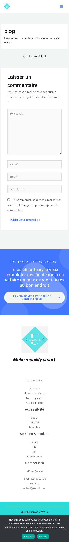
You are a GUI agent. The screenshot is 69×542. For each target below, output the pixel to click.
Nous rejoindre (34, 398)
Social (34, 417)
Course (35, 442)
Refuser (43, 536)
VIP (35, 451)
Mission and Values (35, 393)
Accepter (28, 536)
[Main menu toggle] (62, 6)
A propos (34, 388)
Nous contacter (34, 402)
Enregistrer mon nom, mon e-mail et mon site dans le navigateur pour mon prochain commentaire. (34, 205)
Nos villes (34, 427)
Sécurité (34, 422)
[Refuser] (64, 528)
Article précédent (34, 56)
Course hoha (34, 456)
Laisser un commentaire (18, 38)
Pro (35, 446)
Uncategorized (44, 38)
